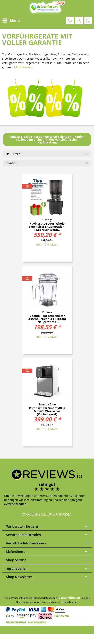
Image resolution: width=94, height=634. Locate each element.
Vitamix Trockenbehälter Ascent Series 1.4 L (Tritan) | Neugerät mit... (47, 318)
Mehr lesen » (23, 67)
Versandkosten (69, 598)
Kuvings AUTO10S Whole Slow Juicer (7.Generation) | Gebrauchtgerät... (47, 226)
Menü (11, 20)
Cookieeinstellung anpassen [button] (47, 514)
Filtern (13, 154)
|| (47, 139)
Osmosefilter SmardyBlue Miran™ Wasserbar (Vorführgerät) (47, 411)
